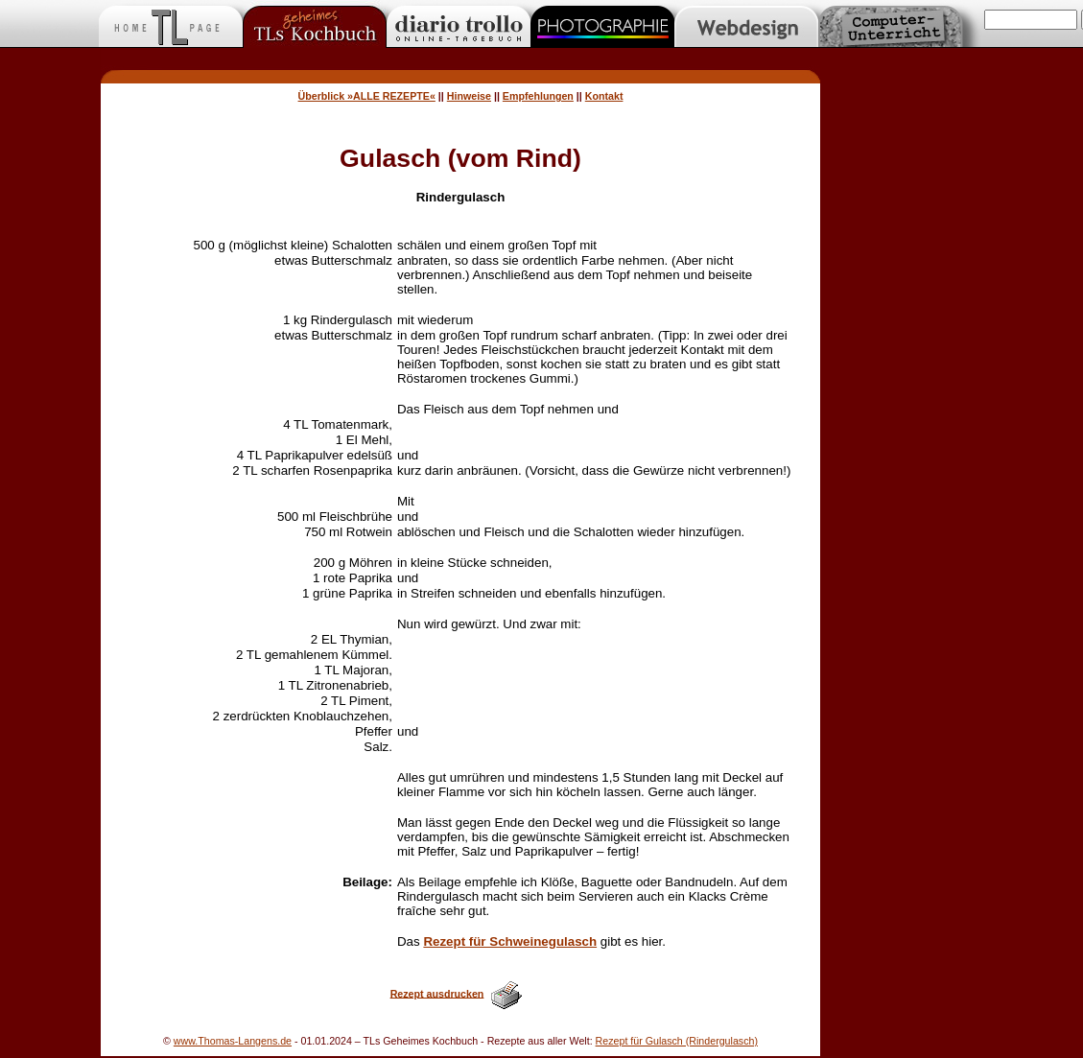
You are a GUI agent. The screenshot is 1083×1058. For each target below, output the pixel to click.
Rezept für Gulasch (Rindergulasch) (677, 1040)
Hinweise (469, 96)
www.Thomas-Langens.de (233, 1040)
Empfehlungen (538, 96)
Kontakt (604, 96)
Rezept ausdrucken (437, 993)
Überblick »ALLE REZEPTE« (367, 96)
